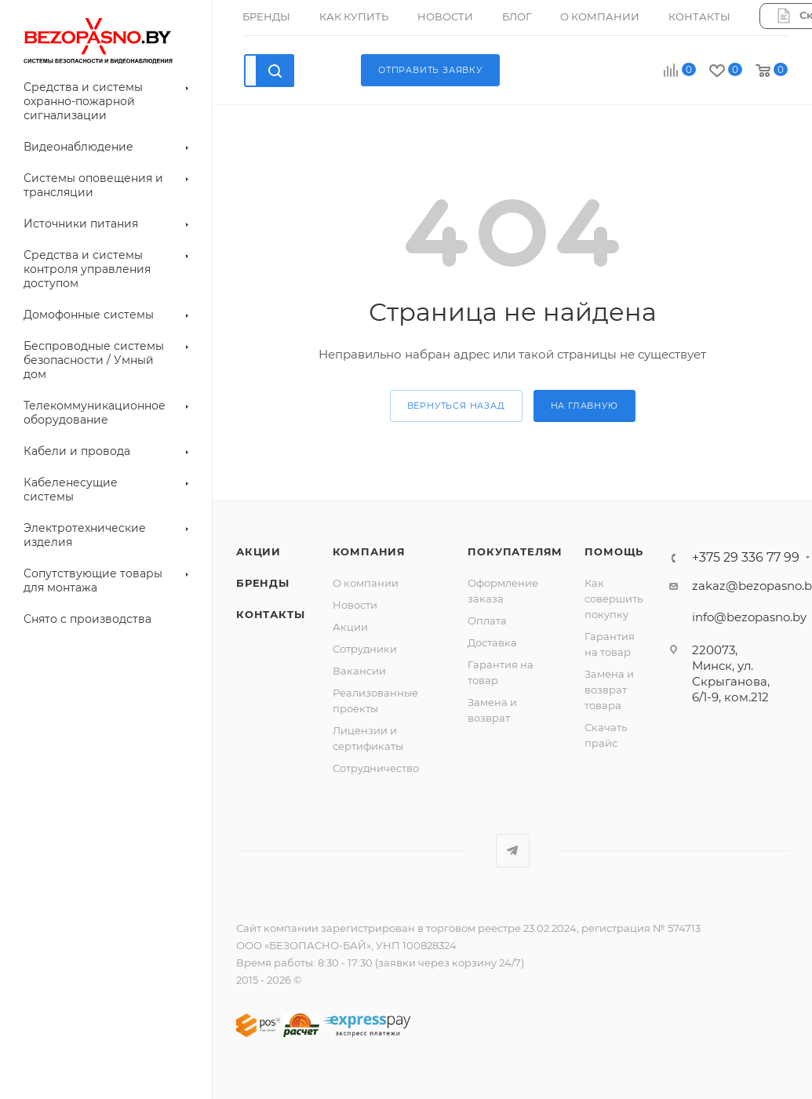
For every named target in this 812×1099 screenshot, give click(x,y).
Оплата (487, 620)
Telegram (513, 851)
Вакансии (359, 670)
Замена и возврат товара (609, 689)
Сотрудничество (376, 768)
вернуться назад (456, 405)
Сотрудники (365, 648)
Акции (350, 626)
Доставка (492, 642)
